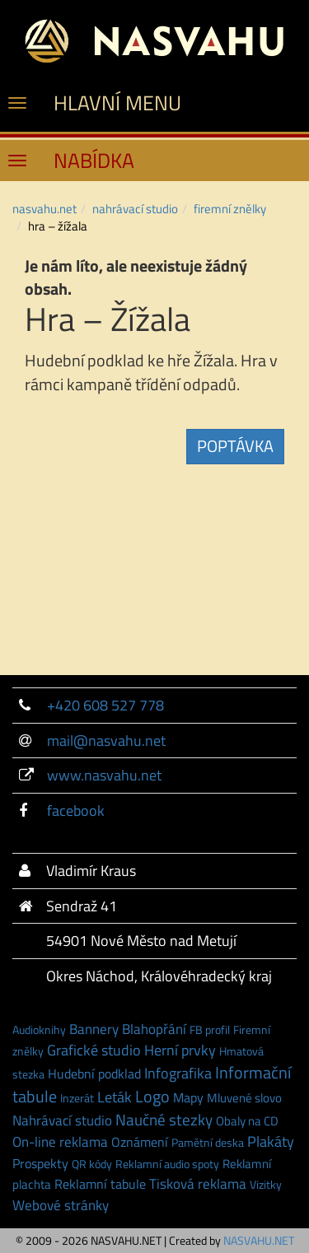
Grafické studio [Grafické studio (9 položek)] (94, 1050)
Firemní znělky (230, 208)
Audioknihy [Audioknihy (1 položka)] (39, 1029)
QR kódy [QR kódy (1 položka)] (92, 1163)
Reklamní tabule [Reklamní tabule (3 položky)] (100, 1184)
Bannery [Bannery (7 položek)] (94, 1029)
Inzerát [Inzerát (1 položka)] (77, 1097)
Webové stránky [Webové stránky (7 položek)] (60, 1205)
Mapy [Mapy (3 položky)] (188, 1097)
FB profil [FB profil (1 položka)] (210, 1029)
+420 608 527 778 (105, 705)
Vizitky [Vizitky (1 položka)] (266, 1184)
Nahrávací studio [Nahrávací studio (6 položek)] (62, 1120)
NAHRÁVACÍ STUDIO (135, 208)
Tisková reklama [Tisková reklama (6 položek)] (197, 1184)
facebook (76, 810)
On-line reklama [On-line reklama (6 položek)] (60, 1142)
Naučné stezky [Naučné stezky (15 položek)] (164, 1119)
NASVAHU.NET (44, 208)
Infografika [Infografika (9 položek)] (178, 1073)
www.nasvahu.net (104, 775)
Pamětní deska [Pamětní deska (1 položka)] (207, 1142)
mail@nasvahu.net (106, 740)
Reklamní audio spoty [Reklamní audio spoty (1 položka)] (167, 1163)
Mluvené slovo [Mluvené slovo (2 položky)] (244, 1097)
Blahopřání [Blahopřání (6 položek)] (154, 1029)
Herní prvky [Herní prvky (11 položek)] (180, 1049)
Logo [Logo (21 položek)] (152, 1096)
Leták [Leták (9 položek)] (114, 1097)
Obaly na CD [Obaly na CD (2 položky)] (247, 1120)
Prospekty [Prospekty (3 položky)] (40, 1163)
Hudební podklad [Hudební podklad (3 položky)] (94, 1073)
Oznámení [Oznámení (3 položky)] (139, 1142)
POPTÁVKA (235, 446)
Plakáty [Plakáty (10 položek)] (270, 1141)
